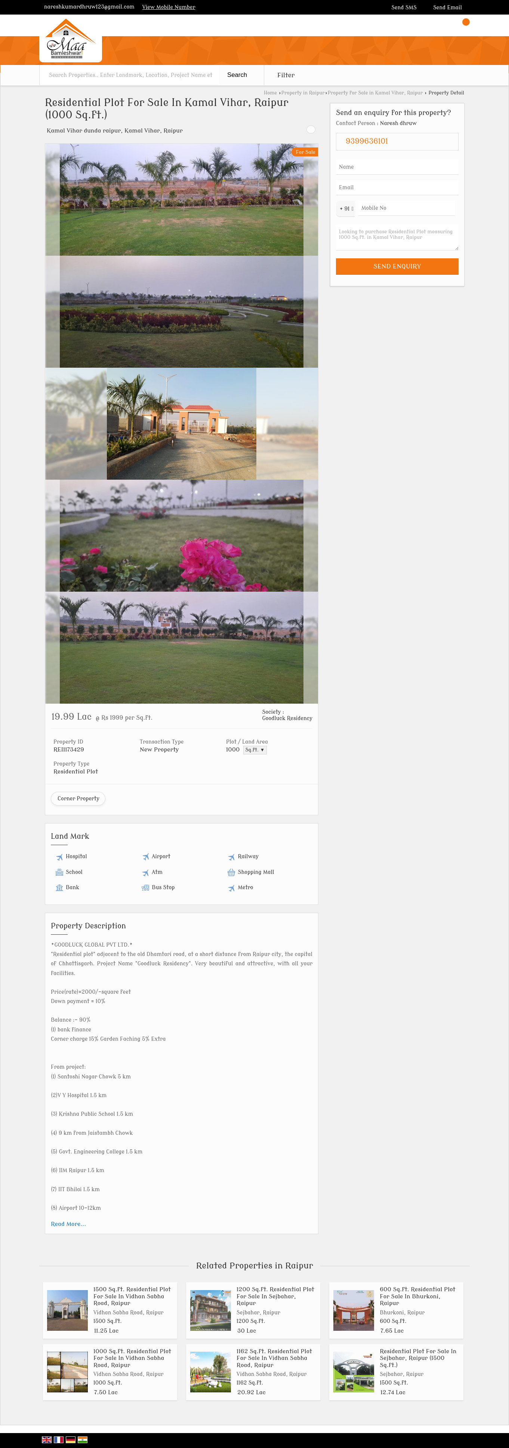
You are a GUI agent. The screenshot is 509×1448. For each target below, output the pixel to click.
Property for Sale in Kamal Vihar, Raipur (375, 93)
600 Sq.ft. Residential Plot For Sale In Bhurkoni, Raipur (417, 1296)
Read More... (68, 1224)
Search (237, 74)
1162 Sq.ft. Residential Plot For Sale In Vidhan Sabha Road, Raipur (274, 1358)
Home (270, 93)
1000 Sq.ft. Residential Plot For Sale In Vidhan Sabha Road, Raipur (132, 1358)
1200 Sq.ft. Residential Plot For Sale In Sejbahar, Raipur (275, 1296)
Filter (285, 75)
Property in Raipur (303, 93)
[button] (168, 7)
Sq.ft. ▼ (255, 750)
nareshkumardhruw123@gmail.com (89, 7)
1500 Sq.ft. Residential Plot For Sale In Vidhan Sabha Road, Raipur (132, 1296)
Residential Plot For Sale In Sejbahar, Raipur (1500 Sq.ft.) (418, 1358)
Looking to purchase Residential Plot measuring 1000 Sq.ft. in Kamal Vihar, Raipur (397, 237)
